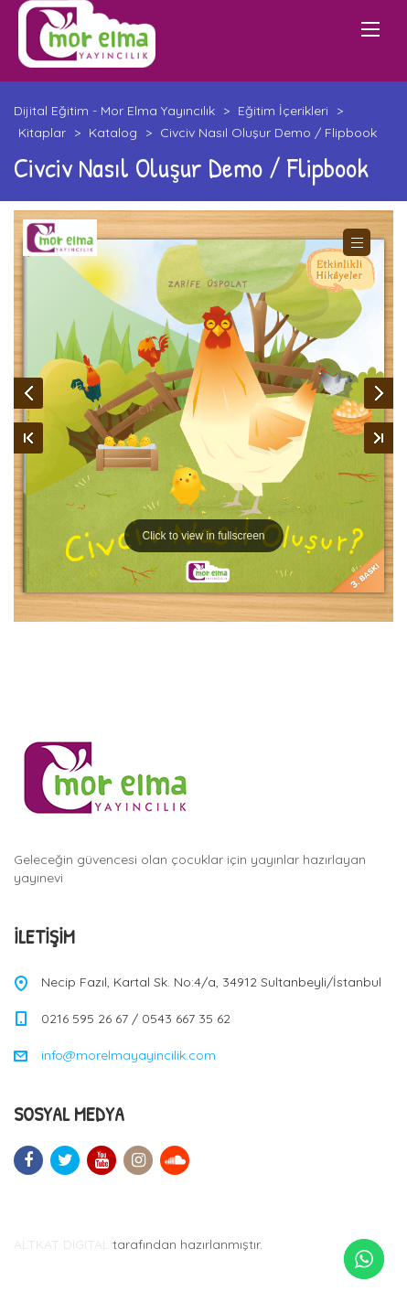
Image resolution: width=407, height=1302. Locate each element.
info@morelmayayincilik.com (128, 1055)
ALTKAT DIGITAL (61, 1244)
